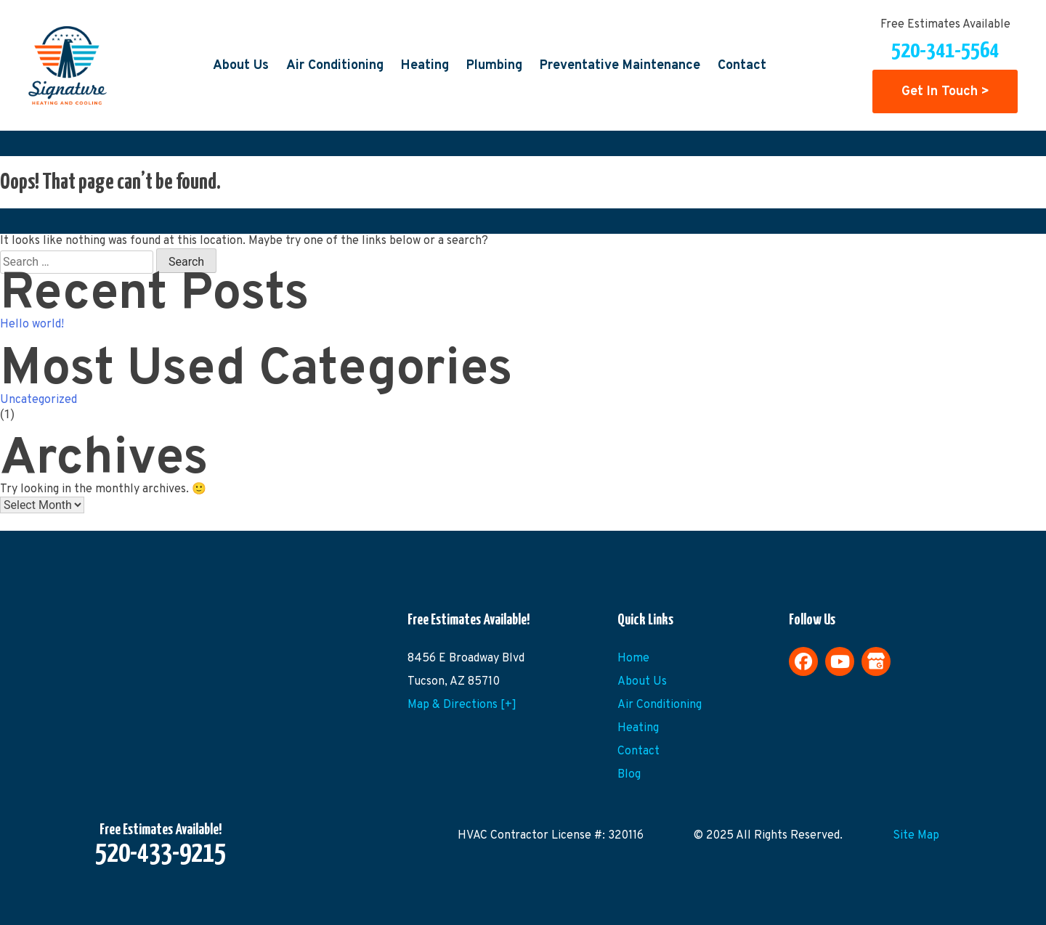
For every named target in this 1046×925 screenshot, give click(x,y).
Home (633, 658)
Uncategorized (38, 400)
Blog (629, 774)
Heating (425, 65)
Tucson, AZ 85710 (454, 682)
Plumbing (494, 65)
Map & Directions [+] (462, 705)
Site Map (916, 835)
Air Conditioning (335, 65)
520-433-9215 (160, 854)
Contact (742, 65)
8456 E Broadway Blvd (466, 658)
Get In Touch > (945, 91)
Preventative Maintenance (620, 65)
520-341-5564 (945, 51)
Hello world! (32, 324)
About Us (241, 65)
